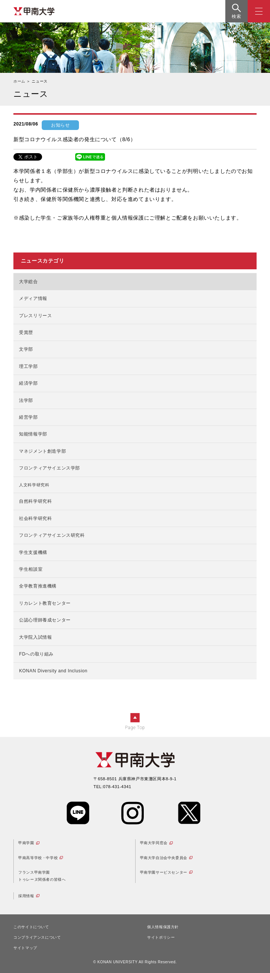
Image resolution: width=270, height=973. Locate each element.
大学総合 (28, 281)
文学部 (26, 349)
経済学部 (28, 383)
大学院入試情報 (35, 637)
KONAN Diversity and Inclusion (53, 670)
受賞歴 (26, 332)
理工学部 (28, 366)
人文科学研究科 (34, 485)
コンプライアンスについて (37, 937)
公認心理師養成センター (45, 620)
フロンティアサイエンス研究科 (52, 535)
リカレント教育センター (45, 603)
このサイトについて (31, 927)
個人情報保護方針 (163, 927)
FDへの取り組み (36, 654)
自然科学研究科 (35, 501)
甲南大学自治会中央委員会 (163, 858)
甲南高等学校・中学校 (38, 858)
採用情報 (26, 896)
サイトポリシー (161, 937)
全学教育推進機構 (38, 586)
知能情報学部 (33, 434)
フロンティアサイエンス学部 (49, 468)
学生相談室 (30, 569)
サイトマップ (25, 948)
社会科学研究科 (35, 518)
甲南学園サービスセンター (163, 872)
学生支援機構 (33, 552)
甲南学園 (26, 843)
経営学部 (28, 417)
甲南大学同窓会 (154, 843)
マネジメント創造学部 (42, 451)
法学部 (26, 400)
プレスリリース (35, 315)
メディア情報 (33, 298)
